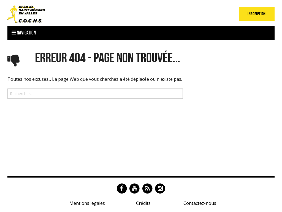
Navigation (24, 33)
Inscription (257, 13)
